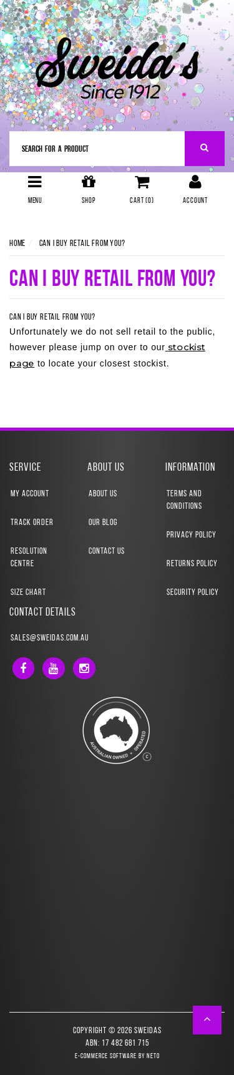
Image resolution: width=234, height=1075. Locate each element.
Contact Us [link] (107, 551)
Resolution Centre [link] (29, 558)
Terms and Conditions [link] (184, 500)
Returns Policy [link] (192, 564)
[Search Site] (205, 148)
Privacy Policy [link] (192, 535)
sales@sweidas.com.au (50, 638)
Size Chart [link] (28, 592)
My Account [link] (30, 494)
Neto (153, 1056)
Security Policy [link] (193, 592)
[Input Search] (97, 148)
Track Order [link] (32, 523)
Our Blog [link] (103, 523)
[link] (23, 668)
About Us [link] (103, 494)
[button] (207, 1020)
